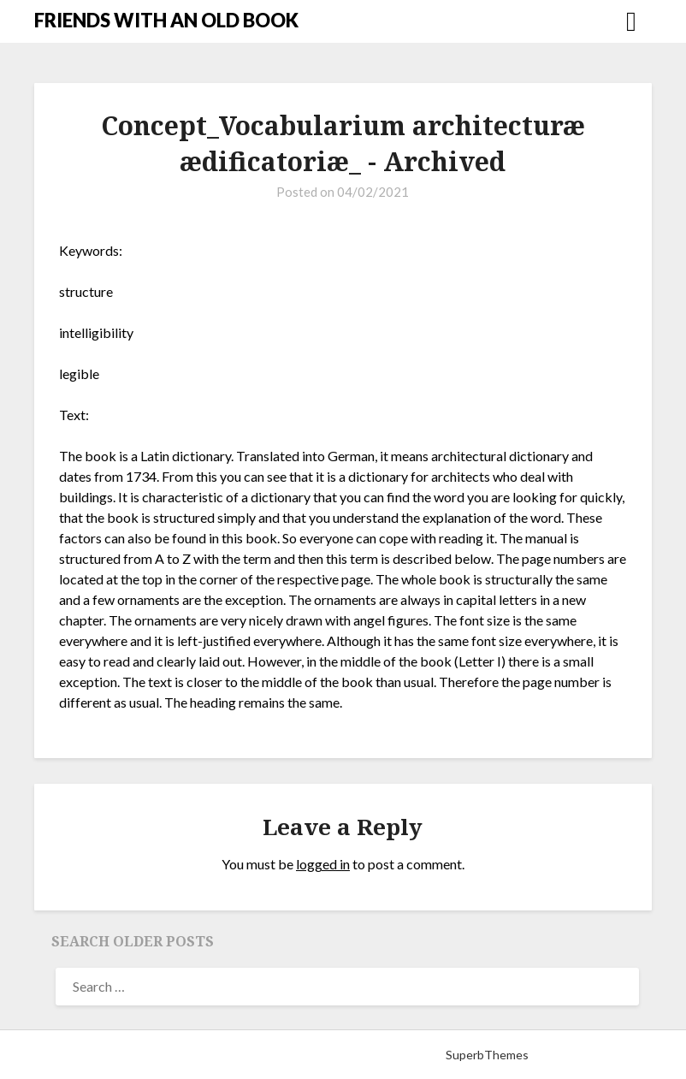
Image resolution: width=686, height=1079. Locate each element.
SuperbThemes (487, 1054)
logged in (323, 864)
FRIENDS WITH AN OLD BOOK (166, 20)
